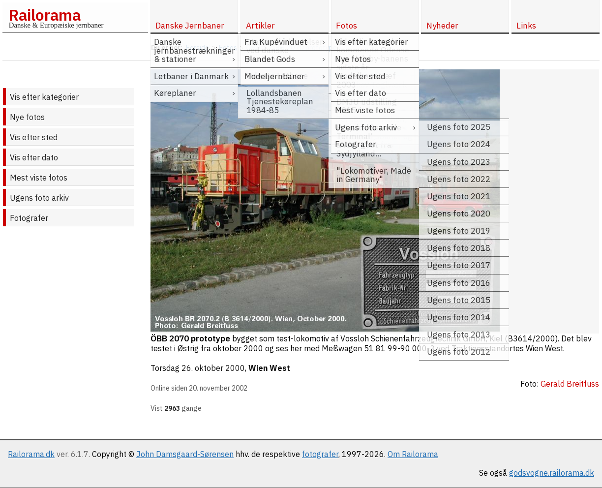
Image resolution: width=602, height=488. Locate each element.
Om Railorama (413, 454)
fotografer (320, 454)
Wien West (269, 368)
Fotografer (29, 218)
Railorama (44, 15)
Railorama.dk (31, 454)
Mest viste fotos (38, 178)
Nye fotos (27, 117)
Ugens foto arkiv (39, 198)
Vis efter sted (34, 137)
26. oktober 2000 (213, 368)
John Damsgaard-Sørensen (185, 454)
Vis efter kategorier (44, 97)
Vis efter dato (34, 157)
